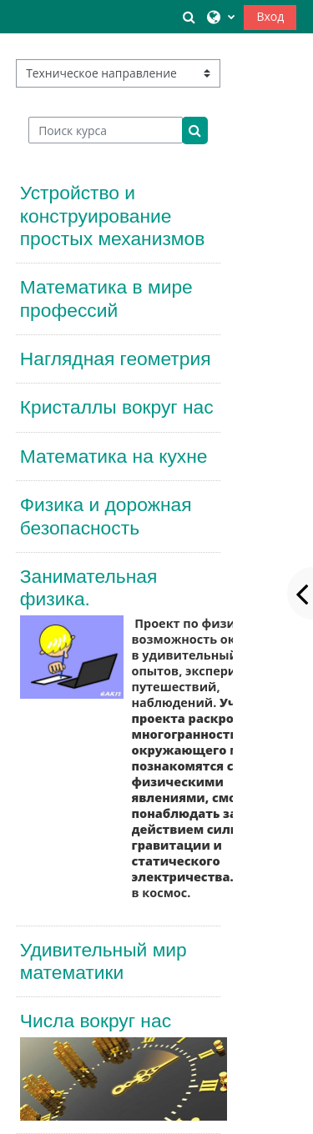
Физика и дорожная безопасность (106, 516)
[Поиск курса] (105, 130)
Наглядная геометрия (115, 358)
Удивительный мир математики (103, 961)
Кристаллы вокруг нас (117, 407)
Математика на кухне (114, 456)
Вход (270, 16)
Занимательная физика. (89, 587)
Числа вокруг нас (95, 1020)
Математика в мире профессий (106, 298)
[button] (189, 17)
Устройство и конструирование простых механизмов (112, 215)
